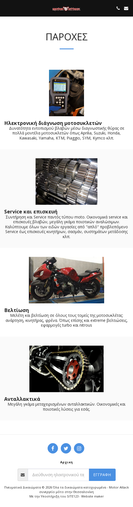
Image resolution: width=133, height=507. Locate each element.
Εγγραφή (102, 474)
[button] (6, 8)
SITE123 (72, 496)
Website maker (92, 496)
